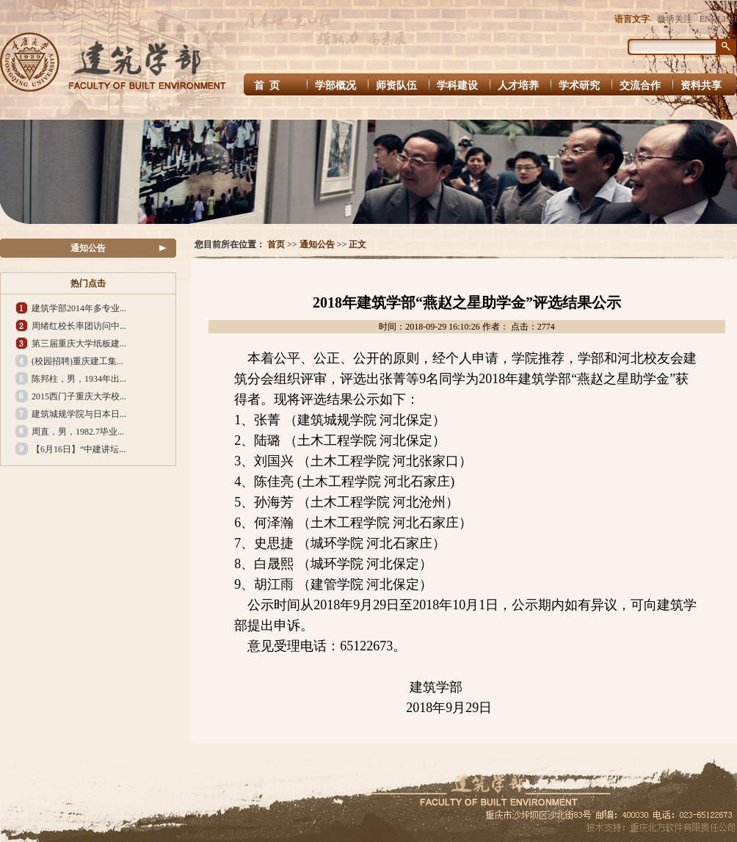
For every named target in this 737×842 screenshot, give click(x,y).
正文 (357, 244)
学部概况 (335, 85)
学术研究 (579, 85)
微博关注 (674, 19)
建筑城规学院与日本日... (79, 414)
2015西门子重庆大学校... (79, 396)
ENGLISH (718, 19)
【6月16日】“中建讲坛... (79, 449)
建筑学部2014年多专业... (79, 308)
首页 (276, 244)
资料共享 (701, 85)
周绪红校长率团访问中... (79, 326)
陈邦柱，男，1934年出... (79, 379)
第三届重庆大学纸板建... (79, 343)
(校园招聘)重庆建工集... (77, 361)
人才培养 (518, 85)
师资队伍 (396, 85)
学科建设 (457, 85)
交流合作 (640, 85)
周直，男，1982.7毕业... (78, 432)
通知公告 (88, 248)
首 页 (268, 85)
